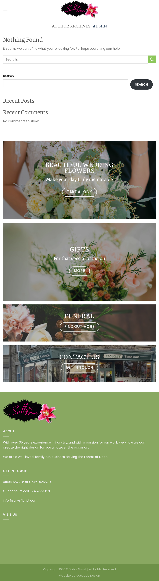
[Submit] (152, 59)
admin (100, 26)
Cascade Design (88, 576)
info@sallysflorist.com (20, 500)
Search (8, 76)
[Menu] (5, 9)
